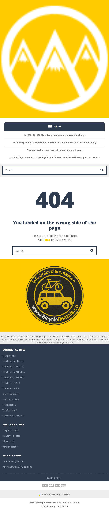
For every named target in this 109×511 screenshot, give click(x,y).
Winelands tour (9, 446)
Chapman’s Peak (10, 430)
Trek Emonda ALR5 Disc (13, 372)
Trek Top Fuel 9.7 (10, 399)
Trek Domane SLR (11, 383)
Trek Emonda (8, 355)
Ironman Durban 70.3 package (17, 466)
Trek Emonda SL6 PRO (13, 377)
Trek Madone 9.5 (10, 388)
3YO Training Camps (40, 502)
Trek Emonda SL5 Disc (13, 366)
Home (46, 240)
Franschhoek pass (11, 435)
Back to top (54, 478)
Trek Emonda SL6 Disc (13, 361)
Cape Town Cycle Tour (13, 461)
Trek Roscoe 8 (9, 404)
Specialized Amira (11, 394)
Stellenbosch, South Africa (54, 494)
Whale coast (8, 441)
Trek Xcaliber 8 (9, 410)
